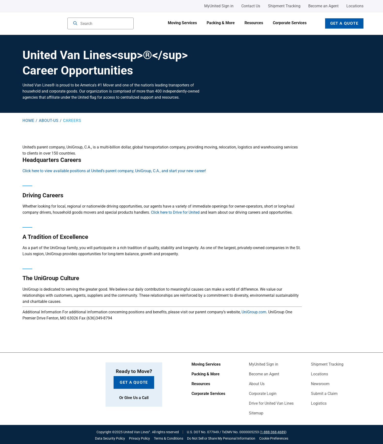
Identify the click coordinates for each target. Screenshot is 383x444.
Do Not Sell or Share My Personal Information (221, 438)
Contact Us (250, 6)
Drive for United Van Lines (271, 403)
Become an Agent (323, 6)
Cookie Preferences (273, 438)
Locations (354, 6)
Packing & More (221, 23)
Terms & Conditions (168, 438)
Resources (254, 23)
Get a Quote (344, 23)
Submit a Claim (324, 394)
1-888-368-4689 (273, 432)
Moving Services (182, 23)
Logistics (319, 403)
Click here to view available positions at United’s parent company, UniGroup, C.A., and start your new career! (114, 171)
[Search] (75, 24)
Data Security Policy (110, 438)
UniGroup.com (254, 312)
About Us (257, 384)
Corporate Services (290, 23)
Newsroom (320, 384)
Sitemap (256, 413)
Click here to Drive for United (175, 212)
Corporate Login (263, 394)
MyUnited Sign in (219, 6)
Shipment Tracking (284, 6)
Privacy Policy (139, 438)
